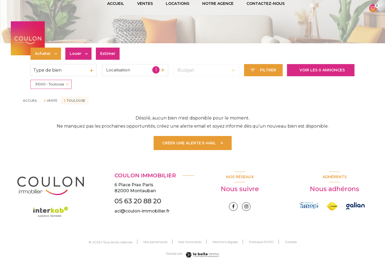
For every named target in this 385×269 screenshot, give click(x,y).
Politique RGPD (261, 242)
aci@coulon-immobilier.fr (142, 211)
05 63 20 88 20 (137, 201)
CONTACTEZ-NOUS (265, 3)
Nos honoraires (189, 242)
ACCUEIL (115, 3)
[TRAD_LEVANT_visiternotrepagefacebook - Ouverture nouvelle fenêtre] (233, 206)
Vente (52, 100)
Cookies (291, 242)
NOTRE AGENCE (218, 3)
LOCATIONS (177, 3)
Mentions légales (225, 242)
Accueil (30, 100)
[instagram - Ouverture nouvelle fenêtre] (246, 206)
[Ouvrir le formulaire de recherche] (263, 70)
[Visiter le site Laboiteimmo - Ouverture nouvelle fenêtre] (201, 254)
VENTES (145, 3)
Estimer (107, 53)
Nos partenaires (155, 242)
